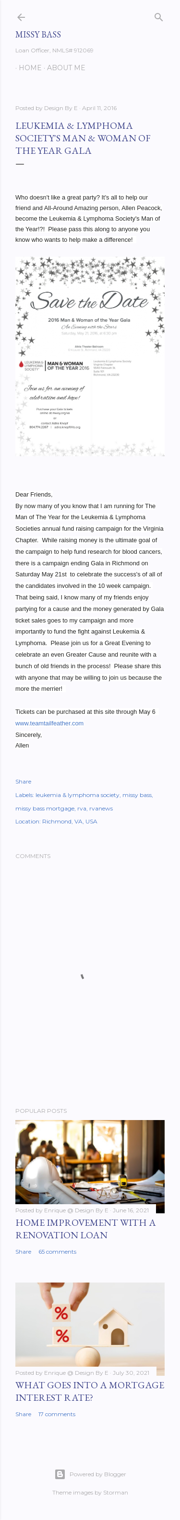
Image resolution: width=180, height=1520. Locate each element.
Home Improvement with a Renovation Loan (85, 1228)
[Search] (159, 15)
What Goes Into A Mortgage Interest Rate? (89, 1391)
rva (81, 808)
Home (26, 67)
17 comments (56, 1414)
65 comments (57, 1251)
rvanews (101, 808)
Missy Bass (38, 34)
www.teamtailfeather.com (49, 723)
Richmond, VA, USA (69, 821)
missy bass (137, 794)
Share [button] (23, 781)
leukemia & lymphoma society (78, 794)
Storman (115, 1492)
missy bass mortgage (44, 808)
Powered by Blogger (90, 1474)
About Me (63, 67)
